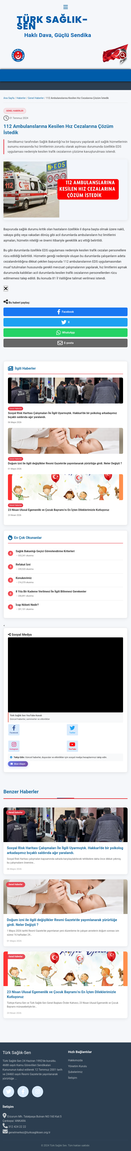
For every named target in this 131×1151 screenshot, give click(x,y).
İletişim (72, 1077)
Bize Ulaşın (18, 764)
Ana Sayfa (8, 98)
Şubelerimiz (75, 1072)
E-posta (65, 343)
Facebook (65, 311)
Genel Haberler (36, 98)
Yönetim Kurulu (77, 1066)
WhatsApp (65, 332)
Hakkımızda (75, 1060)
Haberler (21, 98)
